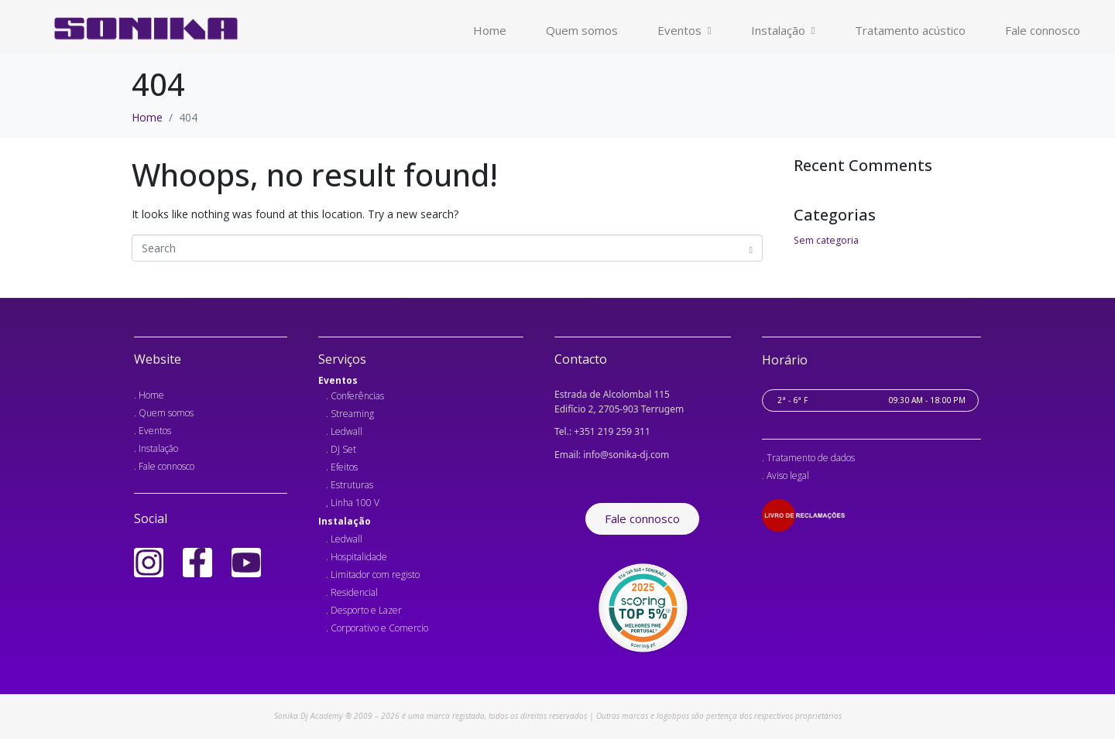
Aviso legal (788, 475)
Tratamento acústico (910, 30)
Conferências (357, 395)
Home (489, 30)
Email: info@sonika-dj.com (611, 453)
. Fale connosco (164, 466)
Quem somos (582, 30)
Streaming (352, 413)
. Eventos (152, 430)
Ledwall (346, 431)
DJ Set (343, 449)
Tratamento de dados (811, 457)
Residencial (354, 592)
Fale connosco (1042, 30)
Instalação (783, 30)
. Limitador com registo (373, 574)
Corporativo (355, 628)
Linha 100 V (355, 502)
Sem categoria (826, 240)
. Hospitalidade (356, 556)
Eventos (684, 30)
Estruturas (352, 484)
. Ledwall (344, 539)
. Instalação (156, 448)
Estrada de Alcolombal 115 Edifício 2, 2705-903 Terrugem (619, 402)
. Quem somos (164, 412)
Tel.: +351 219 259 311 (602, 431)
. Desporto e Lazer (364, 610)
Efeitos (344, 467)
